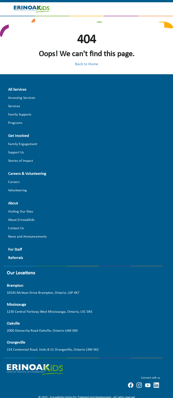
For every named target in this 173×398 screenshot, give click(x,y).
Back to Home (86, 64)
